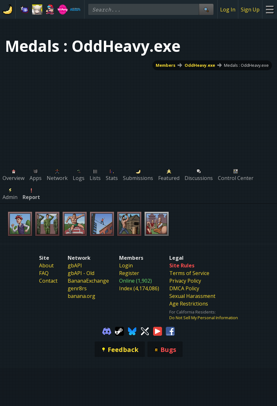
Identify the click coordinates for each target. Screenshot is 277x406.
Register (129, 273)
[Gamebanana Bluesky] (132, 330)
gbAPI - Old (81, 273)
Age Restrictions (188, 303)
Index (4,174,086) (139, 288)
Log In (227, 9)
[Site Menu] (269, 9)
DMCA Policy (184, 288)
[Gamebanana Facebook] (170, 330)
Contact (48, 280)
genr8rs (77, 288)
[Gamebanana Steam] (119, 330)
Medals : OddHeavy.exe (246, 65)
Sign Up (250, 9)
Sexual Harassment (192, 295)
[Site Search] (206, 9)
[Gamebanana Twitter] (145, 330)
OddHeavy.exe (200, 65)
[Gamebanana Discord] (107, 330)
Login (126, 265)
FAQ (44, 273)
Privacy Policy (185, 280)
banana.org (81, 295)
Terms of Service (189, 273)
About (46, 265)
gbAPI (75, 265)
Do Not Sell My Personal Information (203, 317)
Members (165, 65)
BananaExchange (88, 280)
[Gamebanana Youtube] (157, 330)
